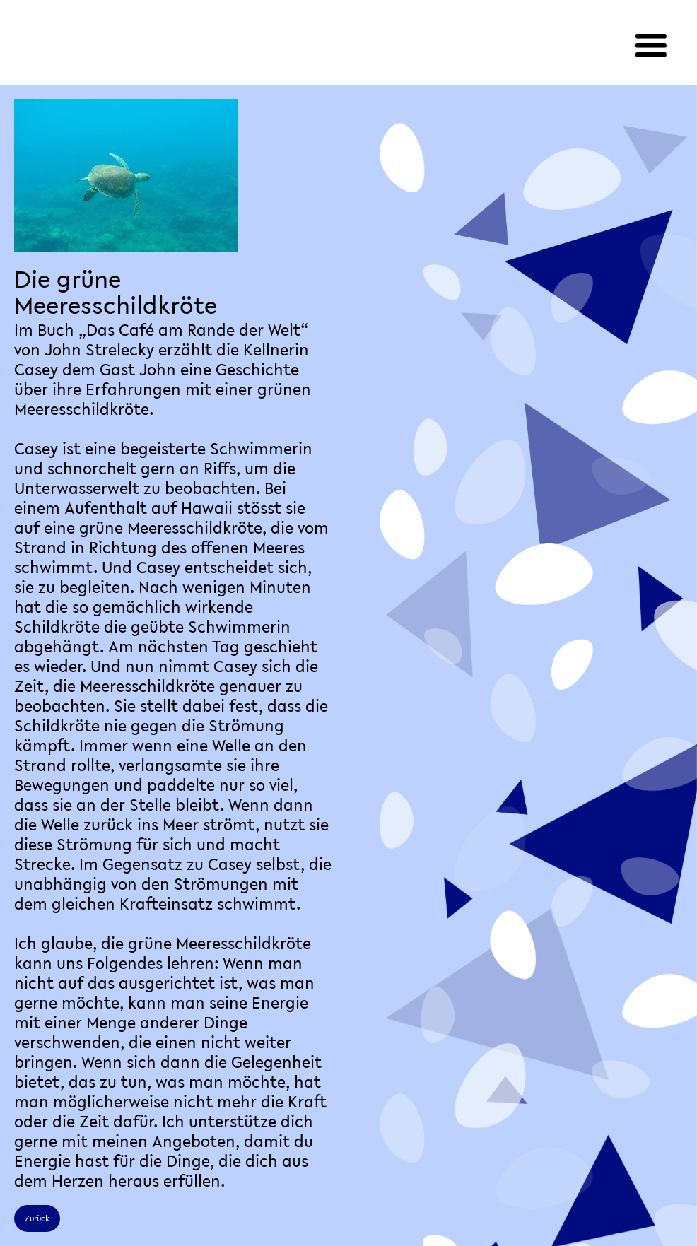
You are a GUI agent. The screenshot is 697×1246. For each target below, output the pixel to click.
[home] (161, 21)
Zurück (37, 1218)
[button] (651, 46)
